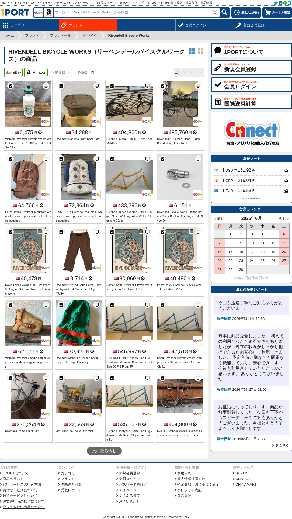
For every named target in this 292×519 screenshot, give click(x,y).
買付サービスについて (20, 490)
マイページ (128, 490)
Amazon (36, 73)
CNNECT (243, 479)
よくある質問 (129, 496)
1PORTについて (16, 473)
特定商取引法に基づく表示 (198, 484)
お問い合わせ (129, 501)
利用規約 (184, 473)
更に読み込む (104, 451)
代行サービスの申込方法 (22, 484)
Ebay (186, 516)
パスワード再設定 (133, 484)
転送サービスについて (20, 496)
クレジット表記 (189, 490)
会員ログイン (129, 479)
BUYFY (241, 473)
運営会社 (184, 496)
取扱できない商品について (24, 507)
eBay (13, 73)
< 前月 (219, 219)
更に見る (282, 445)
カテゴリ (68, 473)
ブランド (68, 479)
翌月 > (284, 219)
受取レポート (71, 490)
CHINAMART (246, 484)
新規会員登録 (129, 473)
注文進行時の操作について (24, 501)
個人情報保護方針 (191, 479)
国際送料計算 (71, 484)
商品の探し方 (13, 479)
